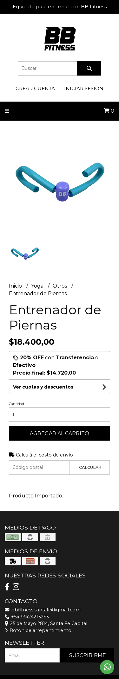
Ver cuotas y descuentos (43, 387)
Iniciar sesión (83, 88)
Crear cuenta (35, 88)
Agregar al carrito (59, 433)
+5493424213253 (27, 617)
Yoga (38, 286)
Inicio (16, 286)
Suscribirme (87, 655)
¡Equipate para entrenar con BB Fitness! (60, 6)
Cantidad (16, 404)
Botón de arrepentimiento (38, 630)
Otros (60, 286)
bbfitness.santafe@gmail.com (43, 610)
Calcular (90, 467)
